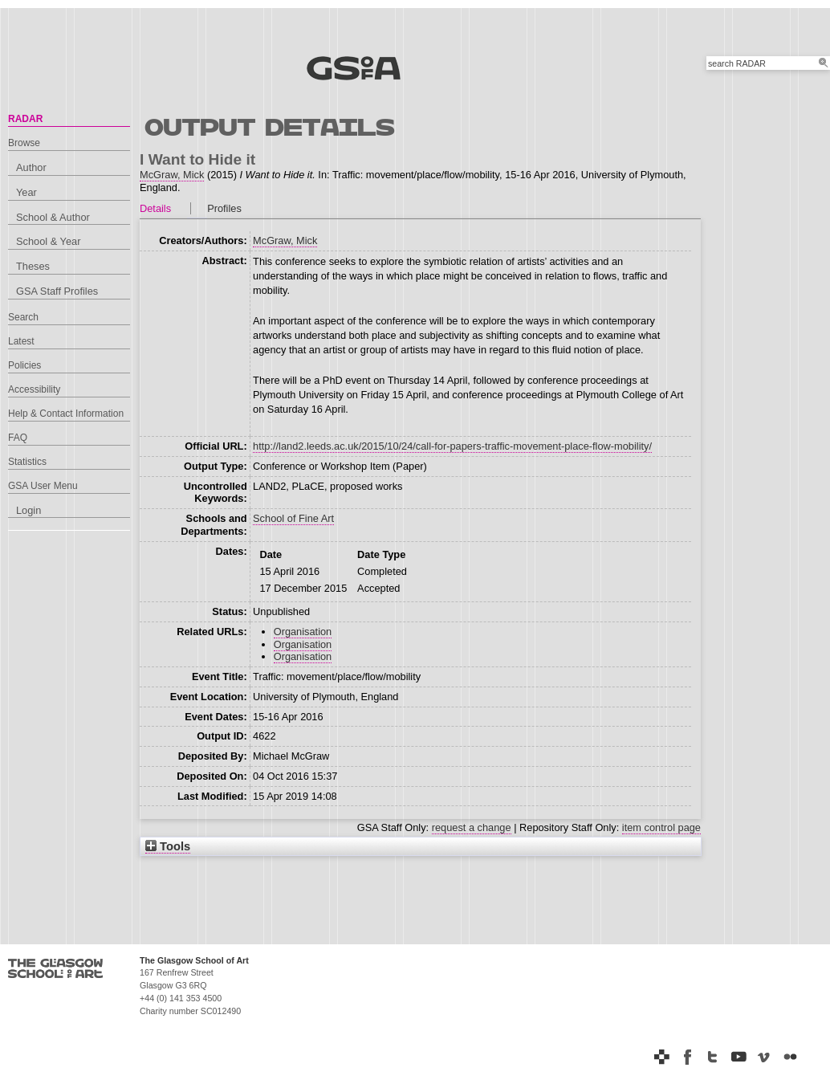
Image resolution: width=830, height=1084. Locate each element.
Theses (33, 266)
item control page (661, 827)
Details (155, 208)
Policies (24, 365)
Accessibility (34, 389)
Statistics (27, 461)
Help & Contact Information (66, 413)
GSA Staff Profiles (57, 291)
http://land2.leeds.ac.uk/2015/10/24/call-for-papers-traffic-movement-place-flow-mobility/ (452, 446)
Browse (24, 143)
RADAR (25, 118)
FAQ (17, 437)
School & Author (53, 217)
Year (26, 192)
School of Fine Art (293, 518)
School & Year (48, 241)
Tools (167, 846)
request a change (471, 827)
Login (28, 510)
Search (23, 317)
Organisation (303, 632)
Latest (21, 341)
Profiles (224, 208)
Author (31, 167)
